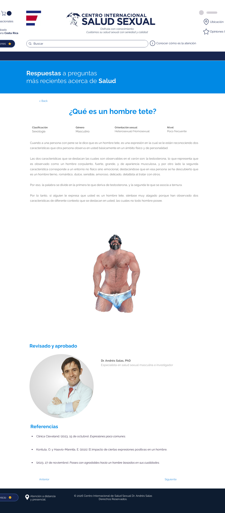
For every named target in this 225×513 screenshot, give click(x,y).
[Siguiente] (167, 479)
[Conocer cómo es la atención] (174, 43)
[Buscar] (87, 43)
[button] (7, 13)
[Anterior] (51, 479)
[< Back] (51, 101)
